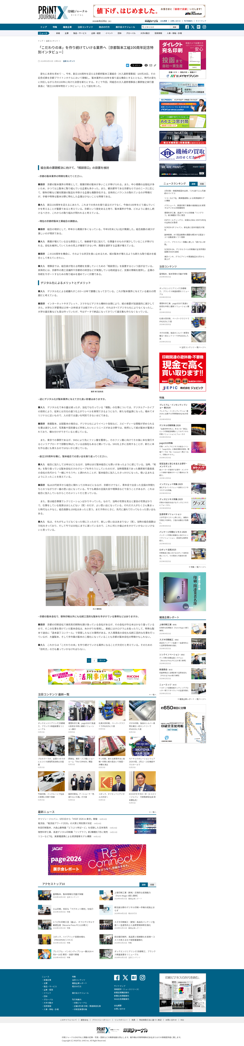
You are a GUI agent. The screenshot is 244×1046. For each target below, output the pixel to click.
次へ (102, 660)
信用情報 (158, 33)
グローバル (131, 33)
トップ (43, 26)
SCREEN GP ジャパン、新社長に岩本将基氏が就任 (184, 228)
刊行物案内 (188, 21)
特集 (55, 26)
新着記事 (47, 979)
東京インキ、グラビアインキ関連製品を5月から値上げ (184, 257)
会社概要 (163, 21)
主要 (66, 33)
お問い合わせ (175, 21)
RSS (182, 1019)
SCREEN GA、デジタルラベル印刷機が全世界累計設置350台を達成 (185, 250)
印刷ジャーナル (80, 1002)
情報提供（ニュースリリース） (127, 989)
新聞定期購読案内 (121, 992)
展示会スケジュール (125, 26)
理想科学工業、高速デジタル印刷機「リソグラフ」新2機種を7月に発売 (184, 213)
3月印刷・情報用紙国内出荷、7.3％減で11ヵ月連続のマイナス (185, 192)
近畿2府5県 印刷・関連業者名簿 (87, 1006)
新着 (58, 33)
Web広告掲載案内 (121, 999)
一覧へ (153, 694)
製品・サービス (79, 33)
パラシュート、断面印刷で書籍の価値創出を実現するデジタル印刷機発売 (184, 206)
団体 (119, 33)
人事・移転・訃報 (174, 33)
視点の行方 (104, 26)
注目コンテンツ (85, 26)
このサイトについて (68, 1019)
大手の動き (145, 33)
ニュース (45, 976)
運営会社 (84, 1019)
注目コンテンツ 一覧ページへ (193, 347)
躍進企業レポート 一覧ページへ (193, 699)
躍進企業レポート (79, 983)
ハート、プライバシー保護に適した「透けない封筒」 (184, 243)
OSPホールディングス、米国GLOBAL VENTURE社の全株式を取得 (185, 221)
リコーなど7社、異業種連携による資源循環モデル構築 (184, 199)
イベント (109, 33)
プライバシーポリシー (101, 1019)
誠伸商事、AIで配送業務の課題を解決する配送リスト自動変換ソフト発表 (184, 235)
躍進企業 (67, 26)
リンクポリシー (121, 1019)
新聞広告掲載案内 (121, 995)
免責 (133, 1019)
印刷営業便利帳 (80, 1009)
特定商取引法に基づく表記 (150, 1019)
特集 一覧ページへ (198, 567)
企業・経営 (96, 33)
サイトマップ (201, 21)
